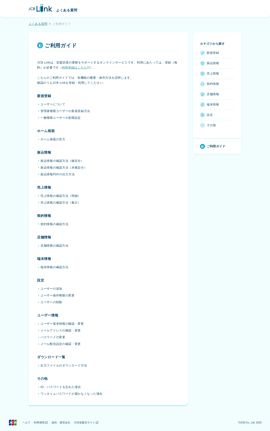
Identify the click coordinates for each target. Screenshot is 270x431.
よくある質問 (38, 24)
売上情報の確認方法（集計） (60, 202)
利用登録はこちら (76, 67)
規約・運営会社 (61, 422)
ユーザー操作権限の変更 (57, 295)
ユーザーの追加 (51, 288)
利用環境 (41, 422)
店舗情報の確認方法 (54, 245)
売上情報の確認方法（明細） (60, 195)
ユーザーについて (52, 104)
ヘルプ (26, 422)
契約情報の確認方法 (54, 224)
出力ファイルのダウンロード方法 (63, 365)
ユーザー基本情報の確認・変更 (62, 323)
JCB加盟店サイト (86, 422)
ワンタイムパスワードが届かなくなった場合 (71, 393)
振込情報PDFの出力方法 (57, 174)
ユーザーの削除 (51, 302)
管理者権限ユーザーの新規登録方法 (65, 111)
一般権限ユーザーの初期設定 (60, 117)
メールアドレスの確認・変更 (60, 330)
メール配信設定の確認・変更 (60, 344)
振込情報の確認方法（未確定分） (63, 167)
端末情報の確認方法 (54, 267)
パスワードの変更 (52, 337)
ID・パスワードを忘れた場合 (60, 387)
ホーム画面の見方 (52, 139)
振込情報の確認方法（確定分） (62, 160)
